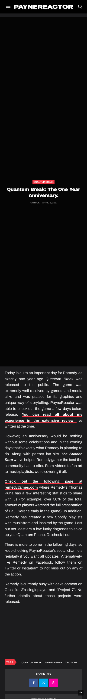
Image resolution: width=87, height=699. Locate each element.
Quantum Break (43, 182)
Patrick (35, 202)
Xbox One (71, 662)
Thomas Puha (53, 662)
